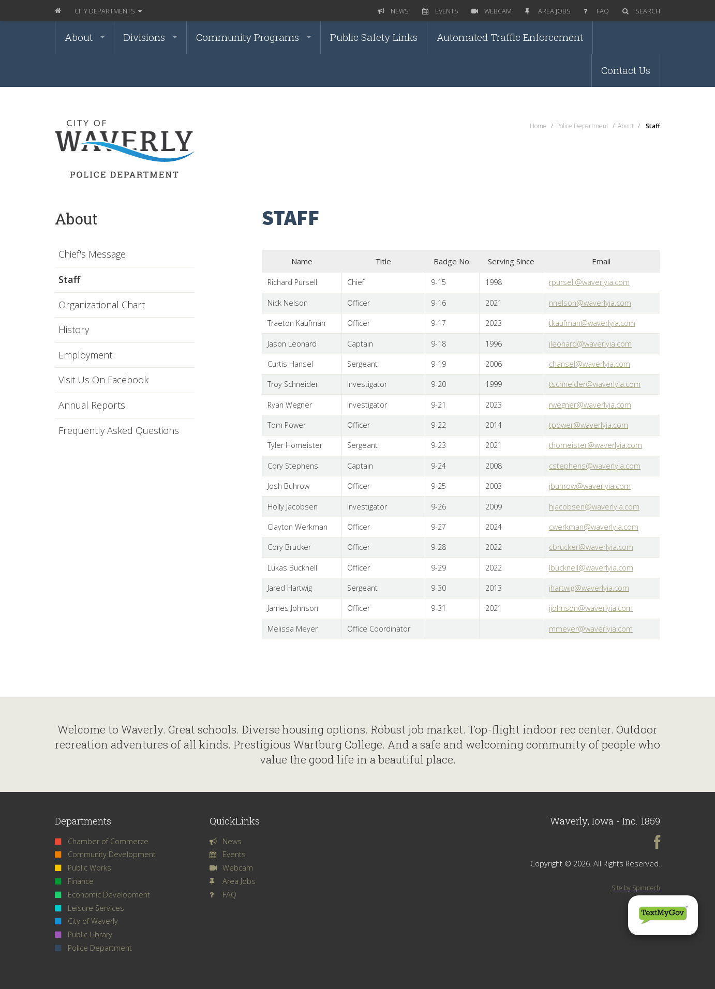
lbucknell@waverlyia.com (591, 568)
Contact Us (625, 70)
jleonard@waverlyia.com (590, 344)
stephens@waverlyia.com (596, 466)
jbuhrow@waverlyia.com (590, 486)
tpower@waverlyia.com (588, 425)
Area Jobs (548, 11)
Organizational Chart (101, 305)
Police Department (93, 948)
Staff (69, 280)
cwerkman (566, 527)
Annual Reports (91, 405)
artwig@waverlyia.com (592, 588)
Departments (108, 11)
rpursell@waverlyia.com (589, 282)
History (73, 330)
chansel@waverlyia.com (589, 364)
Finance (74, 881)
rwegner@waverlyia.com (590, 405)
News (393, 11)
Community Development (105, 854)
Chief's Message (92, 254)
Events (440, 11)
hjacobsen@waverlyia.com (594, 507)
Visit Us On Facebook (103, 380)
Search (641, 11)
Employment (85, 355)
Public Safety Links (374, 37)
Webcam (491, 11)
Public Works (83, 868)
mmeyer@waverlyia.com (591, 629)
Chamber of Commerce (101, 841)
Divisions (150, 37)
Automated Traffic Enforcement (510, 37)
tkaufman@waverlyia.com (592, 323)
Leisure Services (89, 908)
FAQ (596, 11)
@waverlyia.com (611, 527)
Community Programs (253, 37)
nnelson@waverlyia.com (590, 303)
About (85, 37)
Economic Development (102, 895)
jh (552, 588)
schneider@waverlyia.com (596, 384)
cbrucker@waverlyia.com (591, 547)
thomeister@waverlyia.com (595, 445)
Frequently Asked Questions (118, 431)
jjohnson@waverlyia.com (591, 608)
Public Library (83, 934)
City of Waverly (86, 921)
